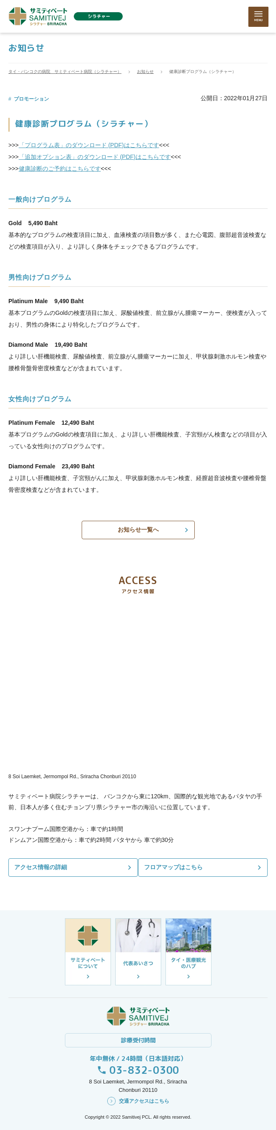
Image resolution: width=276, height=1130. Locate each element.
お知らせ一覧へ (138, 529)
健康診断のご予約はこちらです (60, 168)
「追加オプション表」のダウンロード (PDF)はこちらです (95, 156)
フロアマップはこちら (175, 867)
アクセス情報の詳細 (40, 867)
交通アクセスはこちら (144, 1101)
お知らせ (145, 71)
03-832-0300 (144, 1070)
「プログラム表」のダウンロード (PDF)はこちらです (89, 145)
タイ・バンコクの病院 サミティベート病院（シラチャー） (64, 71)
